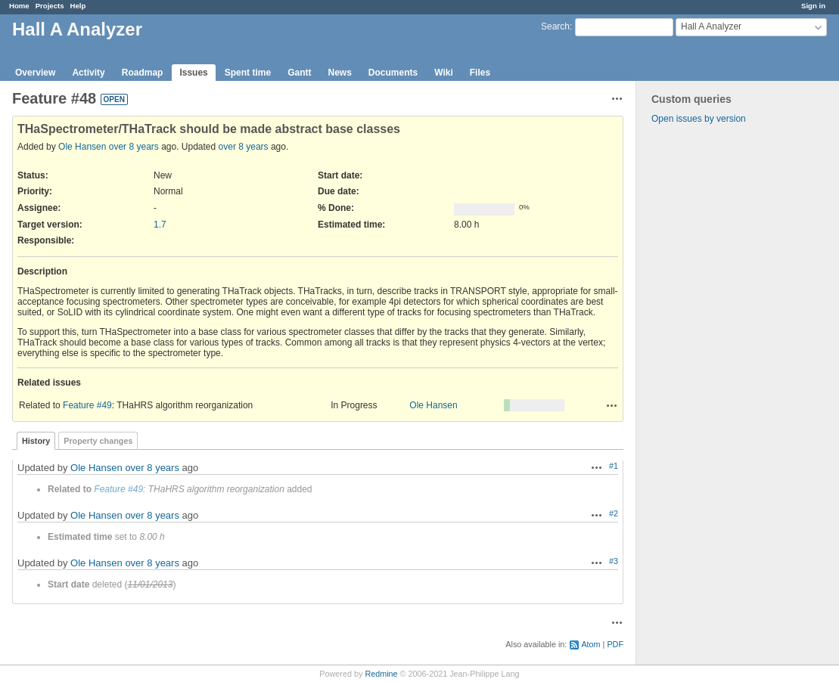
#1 (613, 465)
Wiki (443, 72)
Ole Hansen (82, 146)
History (36, 440)
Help (78, 6)
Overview (35, 72)
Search (555, 26)
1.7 (160, 224)
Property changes (98, 440)
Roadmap (142, 72)
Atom (590, 644)
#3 (613, 561)
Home (19, 6)
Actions (612, 405)
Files (480, 72)
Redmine (381, 673)
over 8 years (134, 146)
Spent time (248, 72)
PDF (615, 644)
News (339, 72)
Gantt (299, 72)
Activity (88, 72)
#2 (613, 513)
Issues (193, 72)
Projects (50, 6)
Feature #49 (87, 405)
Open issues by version (698, 118)
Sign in (813, 6)
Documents (393, 72)
